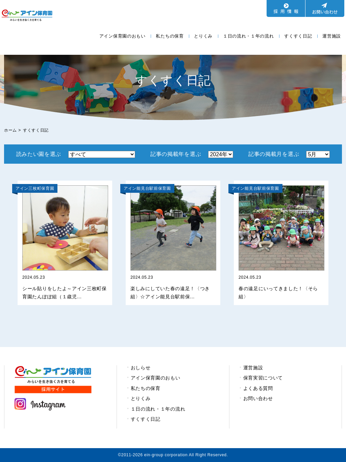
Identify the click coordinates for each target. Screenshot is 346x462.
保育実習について (263, 377)
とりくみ (203, 36)
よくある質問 (258, 388)
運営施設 (331, 36)
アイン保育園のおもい (122, 36)
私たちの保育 (169, 36)
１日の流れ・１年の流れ (248, 36)
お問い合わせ (258, 398)
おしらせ (141, 367)
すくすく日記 (298, 36)
